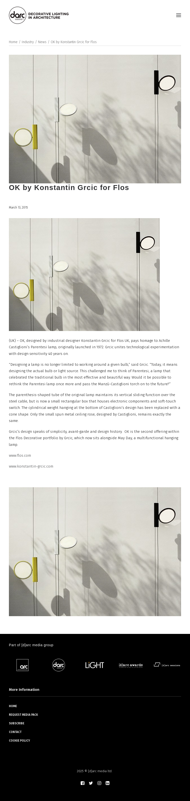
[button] (178, 15)
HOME (13, 706)
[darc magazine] (39, 15)
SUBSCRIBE (16, 723)
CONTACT (15, 732)
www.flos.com (20, 455)
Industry (28, 42)
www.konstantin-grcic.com (31, 466)
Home (13, 42)
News (42, 42)
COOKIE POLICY (19, 740)
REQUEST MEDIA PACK (23, 714)
